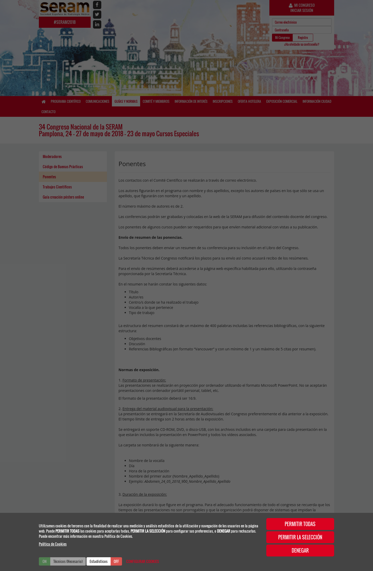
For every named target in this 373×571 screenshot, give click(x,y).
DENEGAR (300, 550)
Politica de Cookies (53, 544)
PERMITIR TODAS (300, 524)
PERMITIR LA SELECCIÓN (300, 537)
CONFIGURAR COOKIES (142, 561)
